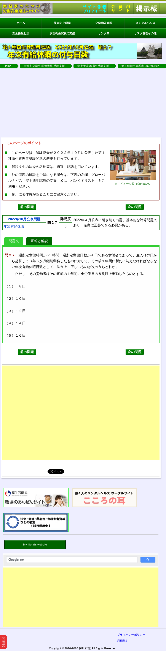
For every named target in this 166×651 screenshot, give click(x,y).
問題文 (14, 241)
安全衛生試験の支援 (62, 33)
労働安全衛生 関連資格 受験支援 (44, 66)
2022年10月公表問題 (24, 219)
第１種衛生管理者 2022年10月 (140, 66)
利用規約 (122, 640)
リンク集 (103, 33)
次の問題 (135, 207)
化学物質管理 (103, 23)
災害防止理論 (62, 23)
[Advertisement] (80, 598)
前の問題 (27, 207)
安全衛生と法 (20, 33)
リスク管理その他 (145, 33)
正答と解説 (39, 241)
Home (7, 66)
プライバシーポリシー (131, 634)
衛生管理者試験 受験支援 (93, 66)
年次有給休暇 (14, 226)
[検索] (71, 560)
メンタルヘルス (145, 23)
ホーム (21, 23)
